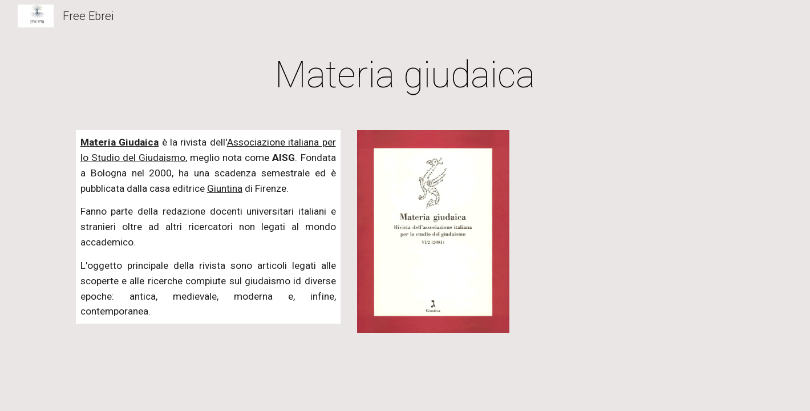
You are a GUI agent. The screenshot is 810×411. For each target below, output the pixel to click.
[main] (405, 75)
